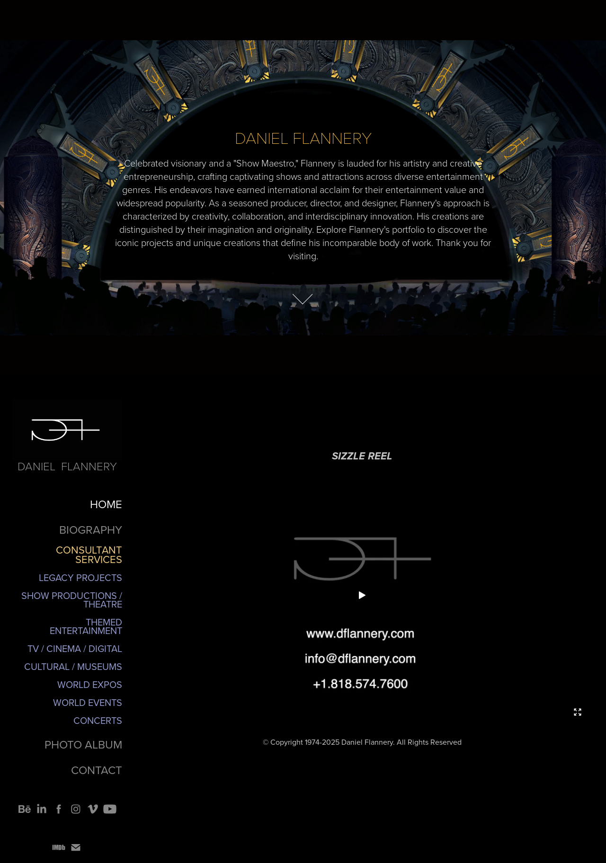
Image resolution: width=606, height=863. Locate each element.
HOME (106, 504)
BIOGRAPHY (90, 529)
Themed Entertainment (86, 626)
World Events (87, 702)
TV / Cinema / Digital (74, 648)
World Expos (89, 684)
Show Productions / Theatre (71, 600)
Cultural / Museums (73, 666)
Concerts (97, 720)
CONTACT (96, 770)
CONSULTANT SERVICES (89, 554)
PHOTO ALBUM (83, 744)
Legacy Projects (80, 577)
